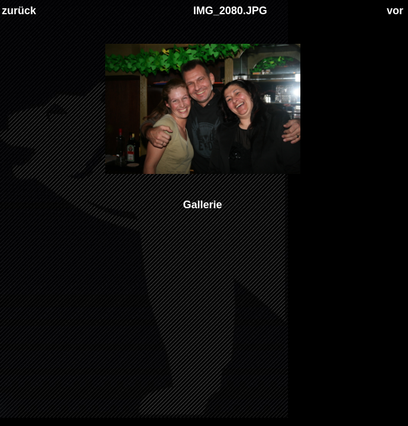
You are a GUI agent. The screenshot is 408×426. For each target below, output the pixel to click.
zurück (19, 11)
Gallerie (202, 205)
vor (395, 11)
